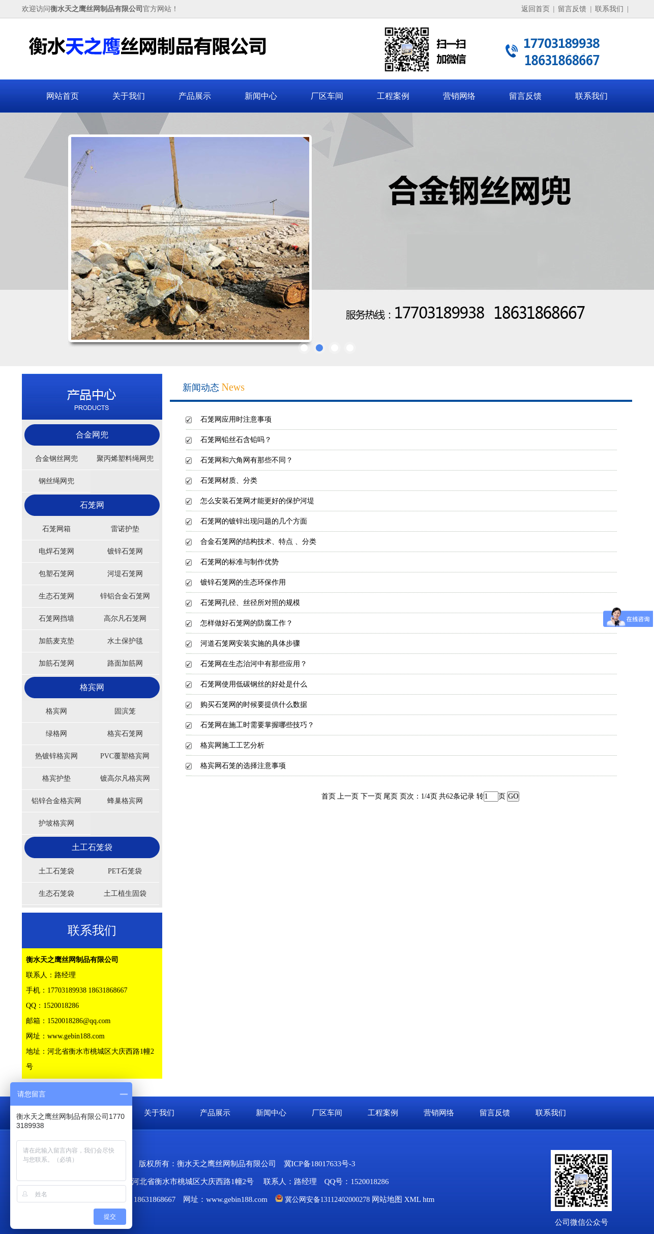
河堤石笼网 (125, 574)
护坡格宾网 (56, 823)
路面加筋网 (125, 663)
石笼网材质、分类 (228, 480)
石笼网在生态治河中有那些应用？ (253, 664)
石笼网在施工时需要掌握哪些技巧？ (257, 725)
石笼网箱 (56, 529)
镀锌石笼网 (125, 551)
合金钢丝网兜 (56, 458)
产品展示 (195, 96)
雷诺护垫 (125, 529)
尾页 (390, 796)
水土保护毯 (125, 641)
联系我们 (609, 9)
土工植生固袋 (125, 893)
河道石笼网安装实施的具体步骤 (250, 643)
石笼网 (92, 505)
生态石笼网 (56, 596)
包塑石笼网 (56, 574)
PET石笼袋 (125, 871)
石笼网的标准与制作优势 (239, 562)
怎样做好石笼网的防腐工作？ (246, 623)
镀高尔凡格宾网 (125, 778)
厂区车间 (327, 96)
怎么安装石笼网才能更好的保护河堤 (257, 501)
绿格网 (56, 733)
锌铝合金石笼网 (125, 596)
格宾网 (92, 687)
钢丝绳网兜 (56, 481)
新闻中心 (261, 96)
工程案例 (393, 96)
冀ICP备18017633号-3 (319, 1164)
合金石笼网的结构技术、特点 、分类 (258, 541)
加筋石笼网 (56, 663)
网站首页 (62, 96)
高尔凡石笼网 (125, 618)
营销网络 (459, 96)
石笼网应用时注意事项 (236, 419)
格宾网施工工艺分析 (232, 745)
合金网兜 (92, 434)
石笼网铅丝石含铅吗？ (236, 440)
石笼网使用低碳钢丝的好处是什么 (253, 684)
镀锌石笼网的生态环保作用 (243, 582)
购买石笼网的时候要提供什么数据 (253, 704)
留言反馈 (572, 9)
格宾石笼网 (125, 733)
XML (412, 1199)
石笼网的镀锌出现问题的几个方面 (253, 521)
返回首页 (535, 9)
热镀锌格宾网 (56, 756)
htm (428, 1199)
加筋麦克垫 (56, 641)
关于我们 (128, 96)
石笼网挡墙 (56, 618)
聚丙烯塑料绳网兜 (125, 458)
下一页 (371, 796)
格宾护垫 (56, 778)
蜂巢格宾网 (125, 801)
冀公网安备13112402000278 (327, 1199)
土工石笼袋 (92, 847)
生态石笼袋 (56, 893)
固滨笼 (125, 711)
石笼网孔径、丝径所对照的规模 (250, 603)
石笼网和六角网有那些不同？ (246, 460)
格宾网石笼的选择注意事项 (243, 766)
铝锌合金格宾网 (56, 801)
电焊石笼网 (56, 551)
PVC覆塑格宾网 (125, 756)
